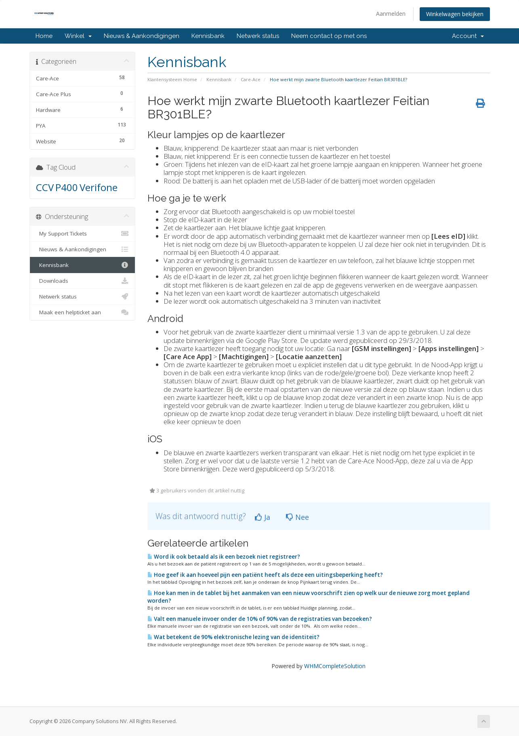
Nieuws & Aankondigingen (141, 36)
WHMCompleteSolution (335, 666)
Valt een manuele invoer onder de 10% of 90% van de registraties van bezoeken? (259, 618)
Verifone (99, 187)
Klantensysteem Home (172, 79)
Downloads (82, 281)
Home (44, 36)
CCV (45, 187)
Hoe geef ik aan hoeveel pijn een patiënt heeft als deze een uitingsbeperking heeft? (265, 574)
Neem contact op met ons (329, 36)
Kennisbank (208, 36)
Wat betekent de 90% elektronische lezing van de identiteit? (233, 637)
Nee (297, 517)
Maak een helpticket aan (82, 312)
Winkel (78, 36)
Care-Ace (251, 79)
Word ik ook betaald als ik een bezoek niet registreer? (223, 556)
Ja (262, 517)
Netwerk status (258, 36)
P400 (66, 187)
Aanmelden (391, 13)
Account (468, 36)
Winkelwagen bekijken (454, 14)
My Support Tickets (82, 233)
